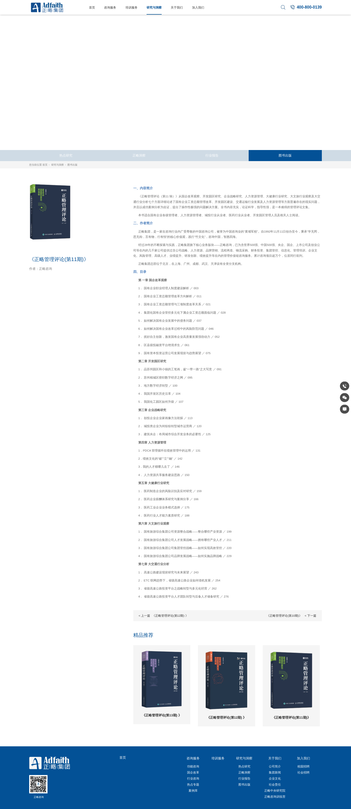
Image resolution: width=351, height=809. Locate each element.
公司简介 (275, 766)
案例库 (193, 790)
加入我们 (198, 7)
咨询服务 (110, 7)
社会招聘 (303, 772)
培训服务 (131, 7)
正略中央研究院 (274, 790)
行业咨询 (193, 778)
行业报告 (211, 155)
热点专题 (193, 784)
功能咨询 (193, 766)
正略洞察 (139, 155)
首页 (92, 7)
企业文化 (275, 778)
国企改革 (193, 772)
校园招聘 (303, 766)
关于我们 (177, 7)
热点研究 (65, 155)
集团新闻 (275, 772)
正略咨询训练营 (274, 796)
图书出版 (285, 155)
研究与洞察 (154, 7)
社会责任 (275, 784)
